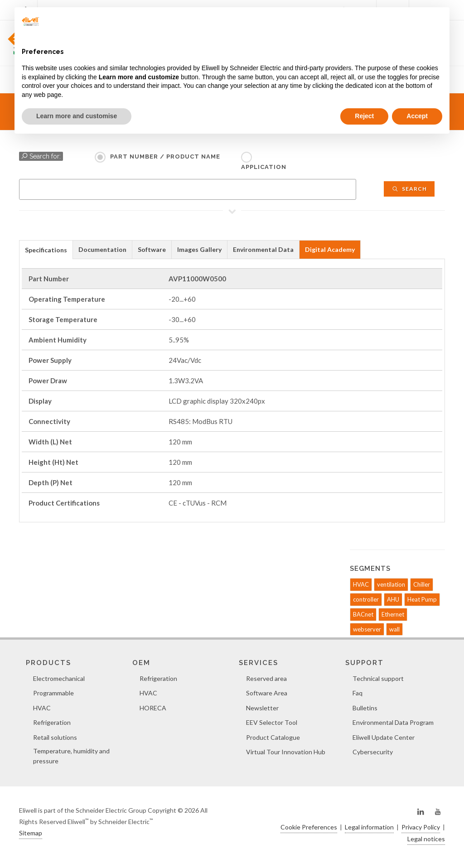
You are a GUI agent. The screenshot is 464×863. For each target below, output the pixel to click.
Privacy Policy (420, 827)
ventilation (391, 584)
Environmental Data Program (393, 722)
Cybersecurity (373, 752)
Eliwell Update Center (384, 737)
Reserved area (266, 678)
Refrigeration (52, 722)
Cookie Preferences (308, 827)
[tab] (46, 249)
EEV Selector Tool (271, 722)
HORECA (153, 708)
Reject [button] (364, 116)
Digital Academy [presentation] (330, 249)
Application (263, 167)
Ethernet (393, 614)
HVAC (361, 584)
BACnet (363, 614)
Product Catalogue (273, 737)
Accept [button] (417, 116)
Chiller (421, 584)
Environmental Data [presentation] (263, 249)
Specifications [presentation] (46, 250)
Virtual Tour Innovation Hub (285, 752)
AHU (393, 599)
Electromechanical (59, 678)
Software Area (266, 693)
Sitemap (30, 833)
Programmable (53, 693)
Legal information (369, 827)
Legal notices (426, 839)
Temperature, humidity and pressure (71, 756)
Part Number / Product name (165, 156)
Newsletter (262, 708)
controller (366, 599)
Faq (357, 693)
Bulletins (365, 708)
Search (409, 188)
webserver (367, 629)
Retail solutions (55, 737)
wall (394, 629)
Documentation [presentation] (102, 249)
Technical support (378, 678)
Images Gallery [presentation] (199, 249)
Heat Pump (422, 599)
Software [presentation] (152, 249)
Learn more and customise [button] (76, 116)
